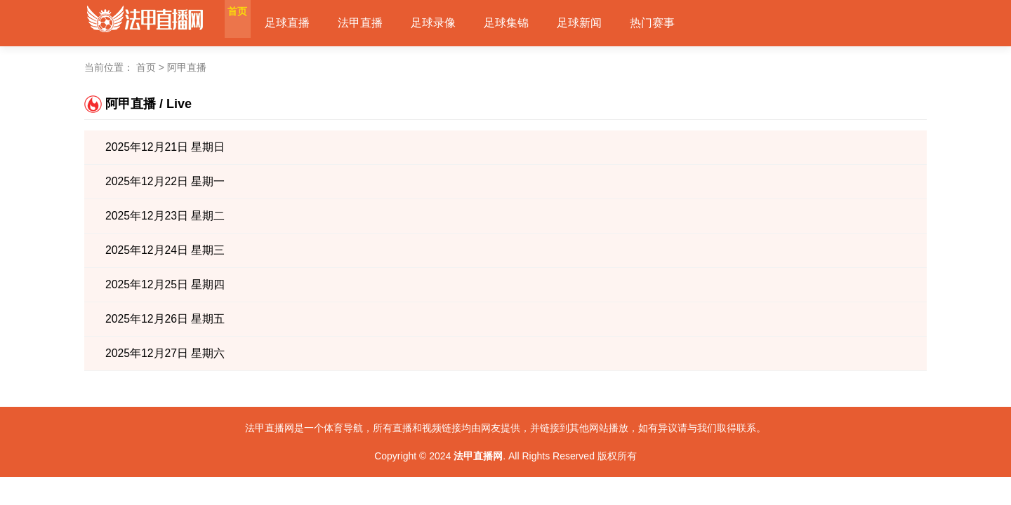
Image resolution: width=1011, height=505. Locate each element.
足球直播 (311, 23)
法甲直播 (384, 23)
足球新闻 (603, 23)
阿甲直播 (186, 67)
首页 (250, 23)
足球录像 (457, 23)
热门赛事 (676, 23)
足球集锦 (530, 23)
